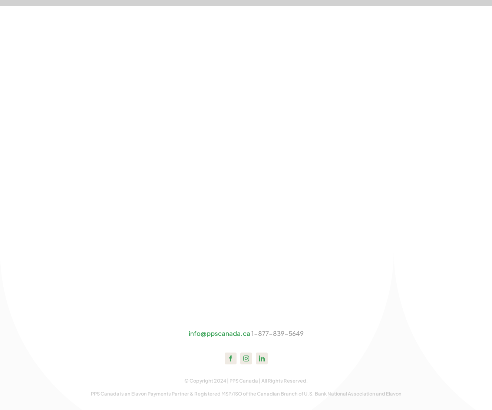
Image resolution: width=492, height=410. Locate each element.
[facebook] (231, 358)
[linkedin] (262, 358)
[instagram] (246, 358)
